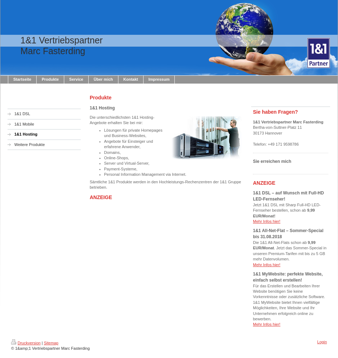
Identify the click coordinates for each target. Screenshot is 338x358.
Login (322, 342)
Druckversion (26, 343)
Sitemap (51, 343)
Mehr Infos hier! (266, 221)
